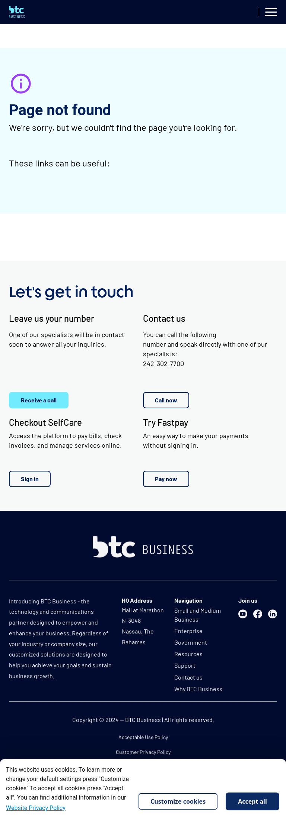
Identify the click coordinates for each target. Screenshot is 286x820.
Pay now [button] (166, 478)
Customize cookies (178, 801)
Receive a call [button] (39, 399)
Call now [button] (166, 399)
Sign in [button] (30, 478)
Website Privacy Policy (36, 807)
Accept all (252, 801)
